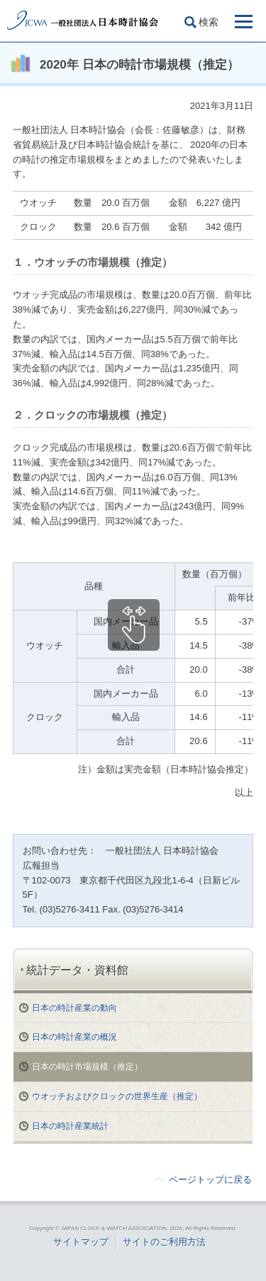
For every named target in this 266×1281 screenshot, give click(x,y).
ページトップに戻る (210, 1179)
